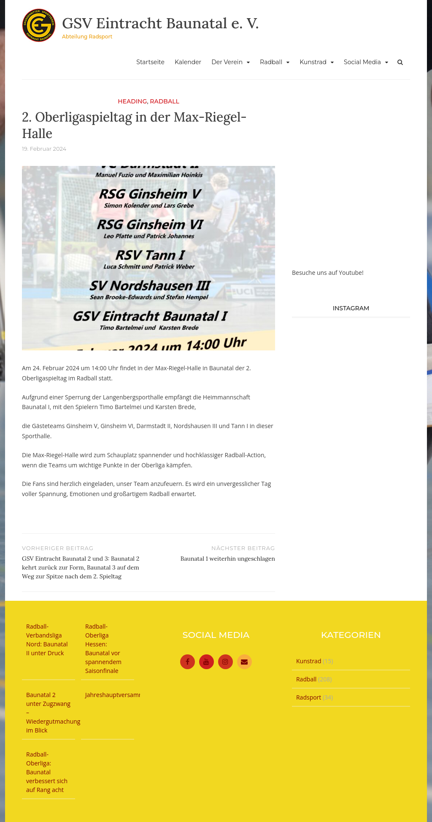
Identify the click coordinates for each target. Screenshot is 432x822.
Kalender (188, 62)
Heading (132, 101)
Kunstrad (313, 62)
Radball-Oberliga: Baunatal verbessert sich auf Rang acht (47, 772)
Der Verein (227, 62)
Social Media (362, 62)
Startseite (150, 62)
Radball (271, 62)
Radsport (308, 697)
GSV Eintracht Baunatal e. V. (162, 23)
